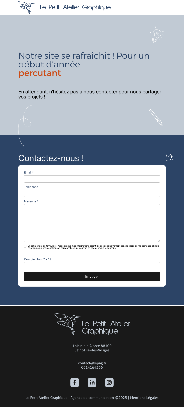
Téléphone (31, 186)
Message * (31, 201)
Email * (29, 172)
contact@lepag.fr (92, 363)
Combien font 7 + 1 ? (37, 259)
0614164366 (92, 367)
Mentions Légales (144, 397)
